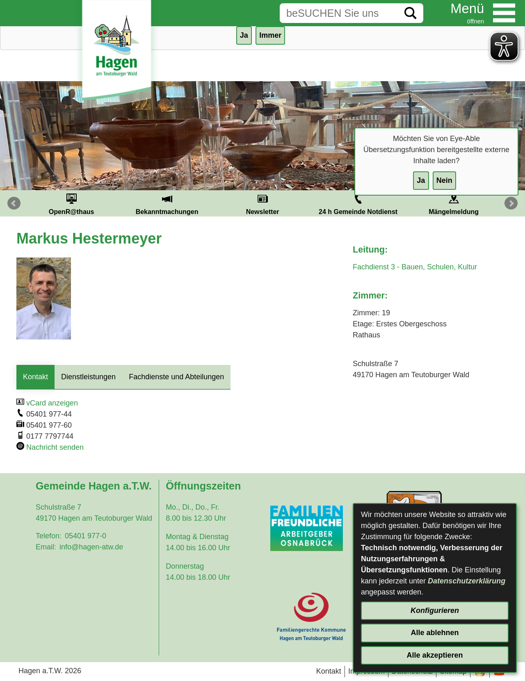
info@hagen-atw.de (91, 547)
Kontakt (35, 377)
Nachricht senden (55, 447)
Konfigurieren (435, 610)
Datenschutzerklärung (466, 581)
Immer (270, 35)
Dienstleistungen (88, 377)
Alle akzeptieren (434, 655)
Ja (421, 180)
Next (511, 203)
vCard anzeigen (52, 403)
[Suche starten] (410, 13)
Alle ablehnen (435, 633)
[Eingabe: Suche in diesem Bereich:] (339, 13)
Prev (14, 203)
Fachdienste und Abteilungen (176, 377)
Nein (444, 180)
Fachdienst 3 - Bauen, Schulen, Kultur (415, 267)
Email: (46, 547)
